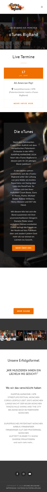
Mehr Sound (23, 311)
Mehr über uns (24, 248)
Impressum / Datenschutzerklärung (23, 488)
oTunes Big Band (31, 486)
